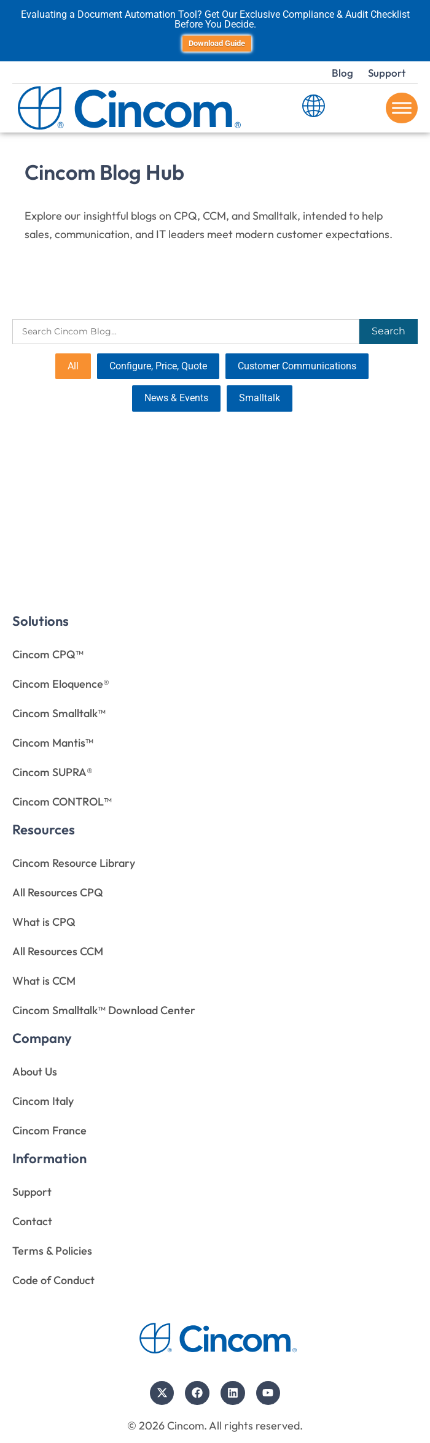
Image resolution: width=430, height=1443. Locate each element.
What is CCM (44, 981)
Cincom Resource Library (73, 863)
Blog (342, 72)
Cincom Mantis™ (52, 743)
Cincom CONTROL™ (62, 802)
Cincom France (49, 1130)
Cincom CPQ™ (48, 654)
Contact (32, 1221)
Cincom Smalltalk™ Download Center (103, 1010)
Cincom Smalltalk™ (59, 713)
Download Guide (217, 43)
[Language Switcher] (313, 108)
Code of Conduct (53, 1280)
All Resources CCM (57, 951)
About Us (34, 1071)
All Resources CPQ (57, 892)
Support (386, 72)
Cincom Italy (43, 1101)
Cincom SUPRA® (52, 772)
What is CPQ (44, 922)
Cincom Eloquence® (60, 684)
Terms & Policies (52, 1251)
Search (388, 331)
